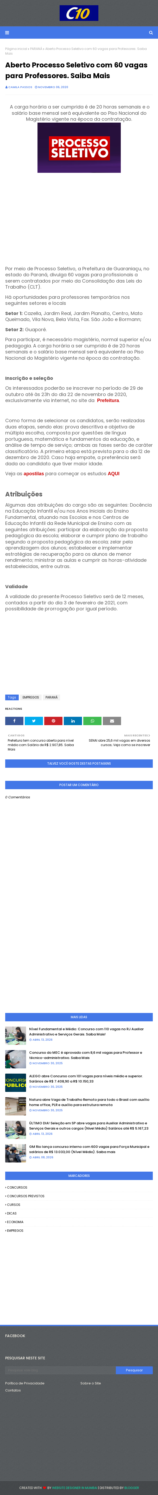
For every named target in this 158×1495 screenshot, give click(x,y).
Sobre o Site (90, 1383)
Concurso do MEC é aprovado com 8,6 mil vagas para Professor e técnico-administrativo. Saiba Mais (85, 1055)
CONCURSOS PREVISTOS (26, 1196)
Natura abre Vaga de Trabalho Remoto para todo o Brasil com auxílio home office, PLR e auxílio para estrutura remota (89, 1102)
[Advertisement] (79, 223)
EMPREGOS (31, 697)
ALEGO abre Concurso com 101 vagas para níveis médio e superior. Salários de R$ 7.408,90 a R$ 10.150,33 (86, 1079)
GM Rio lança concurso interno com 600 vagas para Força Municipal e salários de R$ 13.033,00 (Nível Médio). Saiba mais (89, 1149)
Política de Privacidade (25, 1383)
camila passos (20, 87)
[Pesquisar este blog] (60, 1370)
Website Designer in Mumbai (74, 1488)
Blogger (131, 1488)
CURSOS (13, 1204)
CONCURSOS (17, 1187)
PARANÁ (36, 49)
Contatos (13, 1390)
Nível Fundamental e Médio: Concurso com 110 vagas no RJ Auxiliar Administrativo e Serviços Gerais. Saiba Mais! (86, 1032)
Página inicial (16, 49)
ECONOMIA (15, 1222)
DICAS (12, 1213)
